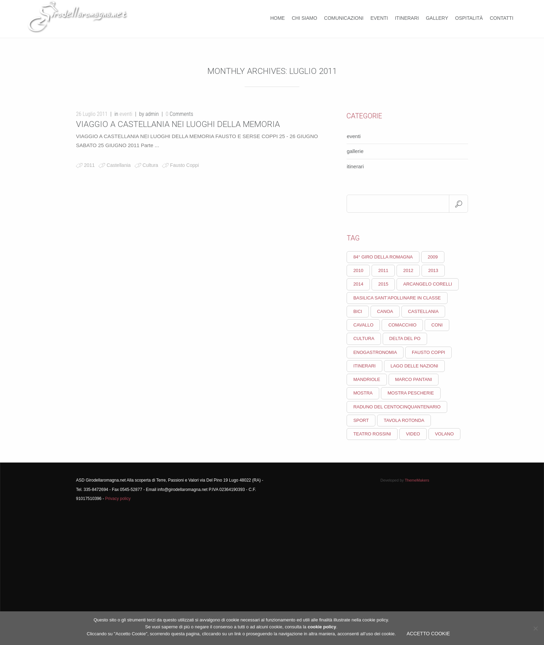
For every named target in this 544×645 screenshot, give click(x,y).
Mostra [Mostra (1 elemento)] (363, 393)
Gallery (437, 18)
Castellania (118, 165)
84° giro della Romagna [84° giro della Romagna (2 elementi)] (383, 257)
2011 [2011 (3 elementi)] (383, 270)
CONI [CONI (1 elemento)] (437, 325)
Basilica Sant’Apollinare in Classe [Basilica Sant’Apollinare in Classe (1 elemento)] (397, 297)
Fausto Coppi (184, 165)
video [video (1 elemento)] (413, 433)
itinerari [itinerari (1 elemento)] (364, 365)
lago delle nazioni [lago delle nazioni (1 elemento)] (414, 365)
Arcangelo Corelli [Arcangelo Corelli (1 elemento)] (427, 284)
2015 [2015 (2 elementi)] (383, 284)
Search (458, 204)
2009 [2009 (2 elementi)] (433, 257)
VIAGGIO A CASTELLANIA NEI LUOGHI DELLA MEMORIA (178, 124)
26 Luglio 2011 (92, 114)
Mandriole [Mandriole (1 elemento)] (366, 379)
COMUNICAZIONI (344, 18)
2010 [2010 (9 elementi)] (358, 270)
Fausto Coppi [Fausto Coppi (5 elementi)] (428, 352)
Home (277, 18)
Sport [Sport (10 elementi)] (361, 420)
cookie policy (322, 626)
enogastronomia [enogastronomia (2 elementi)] (375, 352)
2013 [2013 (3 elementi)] (433, 270)
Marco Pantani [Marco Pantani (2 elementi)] (413, 379)
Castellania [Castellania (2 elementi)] (423, 311)
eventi (125, 114)
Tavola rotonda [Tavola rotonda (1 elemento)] (404, 420)
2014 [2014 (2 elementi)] (358, 284)
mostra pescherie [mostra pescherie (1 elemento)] (411, 393)
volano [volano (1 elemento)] (444, 433)
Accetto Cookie (428, 633)
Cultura (150, 165)
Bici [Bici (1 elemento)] (357, 311)
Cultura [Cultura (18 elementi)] (363, 338)
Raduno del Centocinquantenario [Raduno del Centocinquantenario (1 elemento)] (396, 406)
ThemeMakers (417, 480)
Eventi (379, 18)
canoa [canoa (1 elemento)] (385, 311)
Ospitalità (469, 18)
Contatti (501, 18)
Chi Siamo (304, 18)
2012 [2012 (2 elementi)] (408, 270)
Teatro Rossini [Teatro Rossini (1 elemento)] (372, 433)
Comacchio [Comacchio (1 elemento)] (402, 325)
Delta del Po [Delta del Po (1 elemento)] (404, 338)
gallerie (355, 151)
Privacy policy (117, 498)
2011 (89, 165)
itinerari (355, 166)
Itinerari (407, 18)
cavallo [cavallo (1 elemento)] (363, 325)
